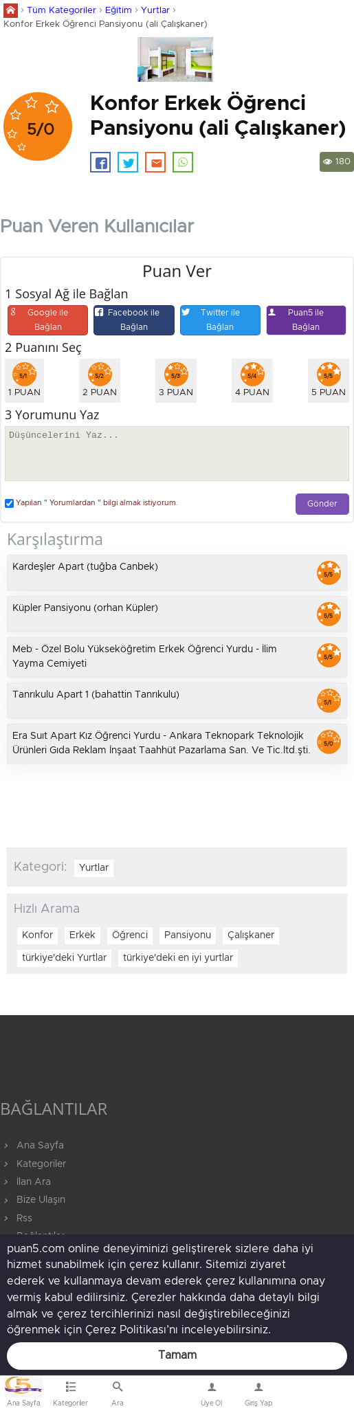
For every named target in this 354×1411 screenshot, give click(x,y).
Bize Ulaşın (164, 1396)
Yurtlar (155, 10)
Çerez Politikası (125, 1329)
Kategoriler (33, 1164)
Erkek (82, 935)
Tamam (177, 1355)
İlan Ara (25, 1182)
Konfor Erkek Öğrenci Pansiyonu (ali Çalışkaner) (105, 24)
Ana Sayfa (32, 1146)
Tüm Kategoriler (61, 10)
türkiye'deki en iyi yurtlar (178, 958)
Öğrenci (130, 935)
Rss (16, 1218)
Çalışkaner (251, 935)
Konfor (37, 935)
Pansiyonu (187, 935)
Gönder (322, 504)
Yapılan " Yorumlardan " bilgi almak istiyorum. (91, 503)
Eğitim (118, 10)
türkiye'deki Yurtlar (64, 958)
